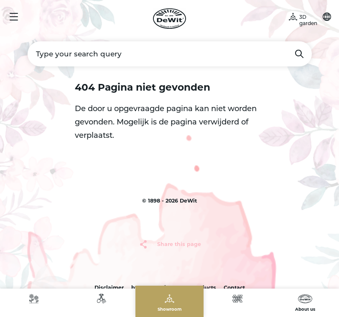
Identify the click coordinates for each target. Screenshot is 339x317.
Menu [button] (13, 16)
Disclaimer (109, 287)
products (203, 287)
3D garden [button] (308, 20)
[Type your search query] (170, 53)
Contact (234, 287)
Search (299, 53)
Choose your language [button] (326, 16)
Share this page (179, 244)
